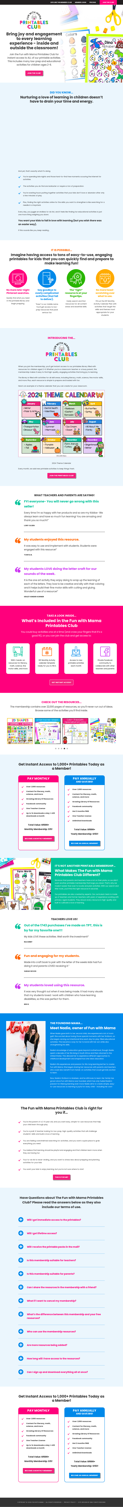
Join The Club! (34, 73)
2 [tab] (59, 749)
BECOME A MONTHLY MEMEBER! (38, 838)
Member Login (76, 2)
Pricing (89, 2)
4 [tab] (64, 749)
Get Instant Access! (61, 682)
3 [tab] (61, 749)
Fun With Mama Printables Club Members (34, 20)
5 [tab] (67, 749)
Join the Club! (107, 2)
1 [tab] (56, 749)
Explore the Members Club (54, 2)
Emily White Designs (98, 1502)
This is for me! (61, 1177)
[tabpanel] (20, 731)
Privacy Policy (70, 1502)
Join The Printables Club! (61, 475)
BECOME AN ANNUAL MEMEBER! (84, 843)
